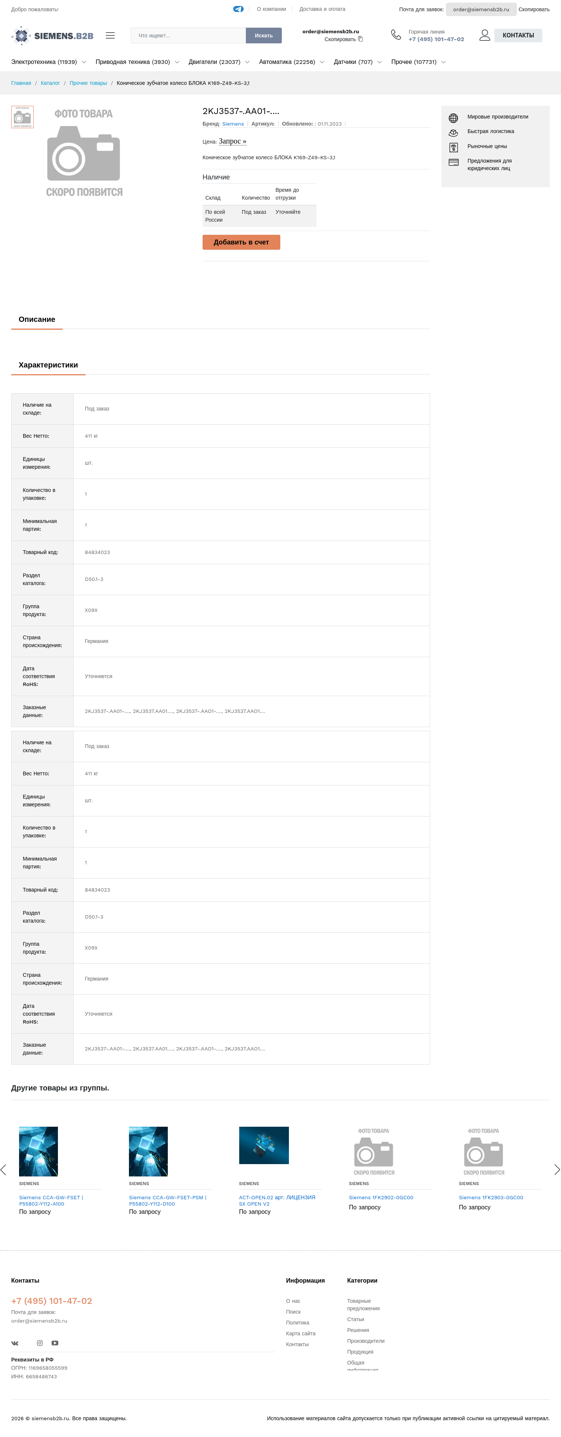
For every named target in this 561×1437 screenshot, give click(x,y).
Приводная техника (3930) (133, 61)
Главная (21, 83)
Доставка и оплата (322, 9)
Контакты (518, 35)
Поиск (293, 1312)
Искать (264, 36)
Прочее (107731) (414, 61)
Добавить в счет (241, 242)
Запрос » (233, 141)
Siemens (29, 1183)
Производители (366, 1341)
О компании (271, 9)
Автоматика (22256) (287, 61)
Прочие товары (88, 83)
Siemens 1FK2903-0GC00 (491, 1197)
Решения (358, 1330)
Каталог (50, 83)
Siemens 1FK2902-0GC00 (381, 1197)
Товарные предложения (363, 1304)
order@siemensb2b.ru (481, 9)
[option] (114, 152)
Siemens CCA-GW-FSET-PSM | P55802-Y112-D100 (167, 1200)
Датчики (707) (353, 61)
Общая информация (362, 1366)
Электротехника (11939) (44, 61)
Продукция (360, 1352)
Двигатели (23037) (214, 61)
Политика (297, 1323)
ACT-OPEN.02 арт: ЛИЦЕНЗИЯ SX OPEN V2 (277, 1200)
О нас (293, 1301)
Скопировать (534, 9)
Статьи (355, 1319)
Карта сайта (301, 1333)
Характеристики (48, 364)
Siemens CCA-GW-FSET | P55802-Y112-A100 (51, 1200)
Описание (37, 319)
